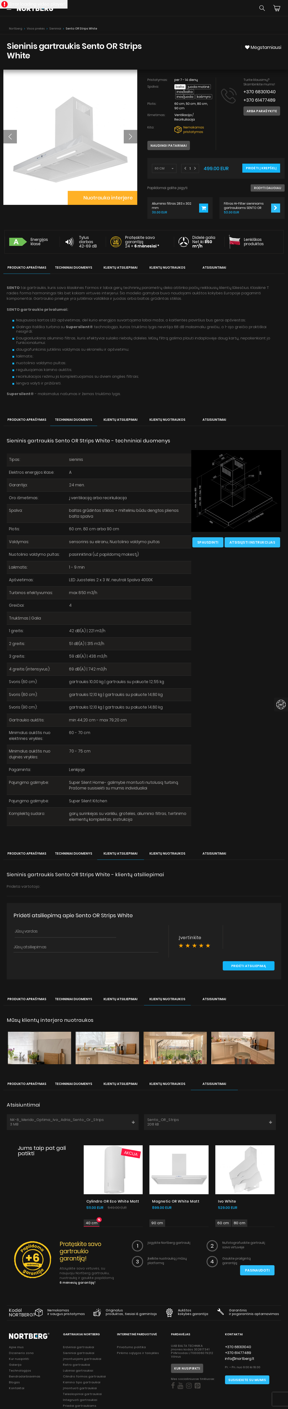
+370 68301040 (259, 92)
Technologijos (20, 1370)
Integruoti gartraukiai (80, 1400)
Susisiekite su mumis (247, 1380)
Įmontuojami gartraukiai (82, 1359)
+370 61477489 (259, 100)
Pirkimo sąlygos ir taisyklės (138, 1353)
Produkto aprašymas (26, 267)
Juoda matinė (198, 87)
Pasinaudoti (257, 1270)
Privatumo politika (131, 1347)
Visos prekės (36, 28)
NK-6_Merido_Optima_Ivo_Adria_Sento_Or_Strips (72, 1122)
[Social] (173, 1386)
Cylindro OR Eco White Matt (112, 1201)
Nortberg (15, 28)
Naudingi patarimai (169, 145)
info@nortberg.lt (239, 1358)
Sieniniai (55, 28)
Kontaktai (17, 1388)
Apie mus (16, 1347)
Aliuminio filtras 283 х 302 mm (171, 205)
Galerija (15, 1365)
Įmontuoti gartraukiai (80, 1388)
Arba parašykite (262, 111)
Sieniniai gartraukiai (78, 1353)
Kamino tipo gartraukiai (82, 1382)
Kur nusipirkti (19, 1359)
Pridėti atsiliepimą (248, 966)
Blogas (14, 1382)
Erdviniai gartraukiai (78, 1347)
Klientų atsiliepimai (120, 267)
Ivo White (227, 1201)
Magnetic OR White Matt (175, 1201)
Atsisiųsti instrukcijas (252, 542)
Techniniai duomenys (73, 267)
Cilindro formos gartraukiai (84, 1376)
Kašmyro (204, 96)
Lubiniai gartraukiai (78, 1370)
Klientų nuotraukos (167, 267)
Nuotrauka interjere (107, 197)
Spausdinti (207, 542)
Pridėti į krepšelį (261, 168)
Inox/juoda (185, 96)
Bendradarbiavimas (24, 1376)
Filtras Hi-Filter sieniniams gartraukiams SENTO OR (244, 205)
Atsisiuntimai (214, 267)
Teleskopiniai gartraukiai (82, 1394)
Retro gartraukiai (76, 1365)
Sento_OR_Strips (209, 1122)
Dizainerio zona (21, 1353)
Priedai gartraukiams (79, 1406)
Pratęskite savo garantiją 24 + (142, 242)
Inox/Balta (185, 91)
